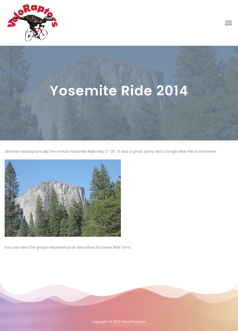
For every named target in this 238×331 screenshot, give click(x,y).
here (126, 247)
